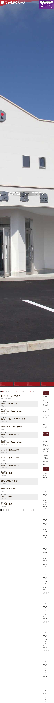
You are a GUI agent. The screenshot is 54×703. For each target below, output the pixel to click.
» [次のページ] (28, 391)
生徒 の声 (3, 475)
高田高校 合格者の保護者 (10, 403)
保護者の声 (4, 406)
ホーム (2, 388)
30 (22, 391)
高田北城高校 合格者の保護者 (11, 411)
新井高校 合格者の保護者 (10, 450)
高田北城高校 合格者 (8, 489)
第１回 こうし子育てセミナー (12, 396)
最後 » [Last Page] (31, 391)
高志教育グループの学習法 (20, 383)
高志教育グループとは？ (7, 383)
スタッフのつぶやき (6, 398)
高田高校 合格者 (6, 473)
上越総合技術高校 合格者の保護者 (13, 419)
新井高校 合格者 (6, 504)
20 (20, 391)
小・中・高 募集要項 (34, 383)
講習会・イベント (47, 383)
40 (24, 391)
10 (16, 391)
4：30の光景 (46, 409)
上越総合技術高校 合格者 (10, 481)
